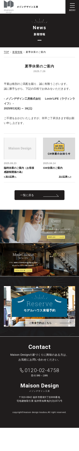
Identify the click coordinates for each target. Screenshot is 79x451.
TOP (6, 52)
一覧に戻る (27, 195)
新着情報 (17, 52)
